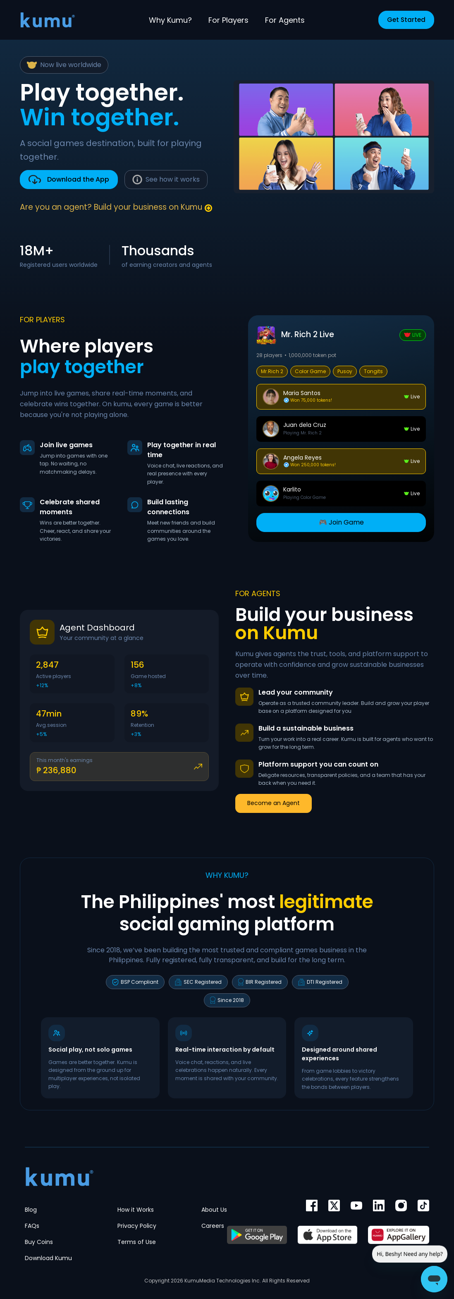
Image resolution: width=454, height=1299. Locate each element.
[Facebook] (312, 1205)
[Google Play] (257, 1235)
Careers (212, 1226)
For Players (228, 20)
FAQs (32, 1226)
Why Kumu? (170, 20)
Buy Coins (39, 1242)
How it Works (135, 1210)
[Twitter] (334, 1205)
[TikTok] (423, 1205)
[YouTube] (356, 1205)
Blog (31, 1210)
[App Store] (327, 1235)
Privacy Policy (136, 1226)
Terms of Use (136, 1242)
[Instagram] (401, 1205)
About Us (214, 1210)
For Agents (285, 20)
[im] (379, 1205)
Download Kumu (48, 1258)
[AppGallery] (398, 1235)
